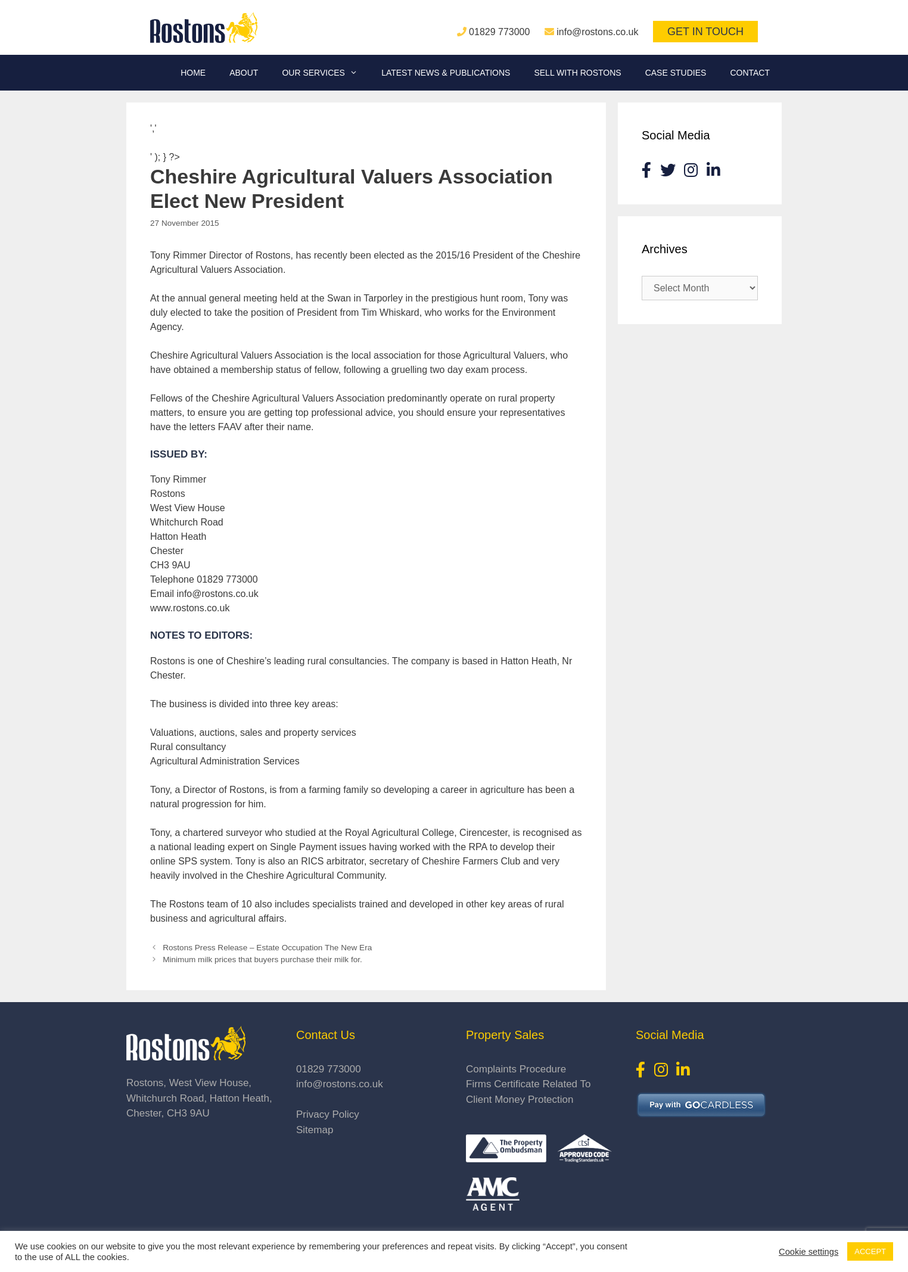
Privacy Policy (327, 1114)
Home (193, 72)
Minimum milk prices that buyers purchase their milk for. (262, 959)
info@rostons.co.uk (597, 32)
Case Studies (676, 72)
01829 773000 (499, 32)
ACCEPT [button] (870, 1251)
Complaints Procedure (516, 1069)
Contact (750, 72)
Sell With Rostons (577, 72)
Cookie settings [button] (808, 1252)
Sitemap (314, 1130)
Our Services (325, 73)
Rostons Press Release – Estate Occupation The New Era (267, 947)
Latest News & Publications (445, 72)
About (243, 72)
